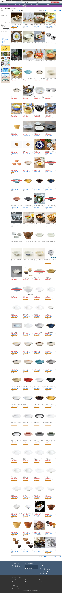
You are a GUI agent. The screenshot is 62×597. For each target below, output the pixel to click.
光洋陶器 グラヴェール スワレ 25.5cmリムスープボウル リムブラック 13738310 (16, 441)
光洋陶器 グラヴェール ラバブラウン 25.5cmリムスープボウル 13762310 (39, 441)
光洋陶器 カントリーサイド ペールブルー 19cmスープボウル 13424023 (28, 350)
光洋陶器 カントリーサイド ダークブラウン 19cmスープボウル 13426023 (39, 350)
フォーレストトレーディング (37, 516)
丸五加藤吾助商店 (13, 28)
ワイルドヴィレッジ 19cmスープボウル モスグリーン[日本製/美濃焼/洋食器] (28, 42)
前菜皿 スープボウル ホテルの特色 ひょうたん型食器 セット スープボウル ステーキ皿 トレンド (39, 514)
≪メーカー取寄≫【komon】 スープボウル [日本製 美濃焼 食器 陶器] (39, 115)
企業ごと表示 (18, 10)
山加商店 (46, 45)
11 (53, 10)
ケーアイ (12, 45)
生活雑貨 (25, 4)
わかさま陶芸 (35, 27)
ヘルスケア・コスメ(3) (5, 39)
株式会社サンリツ (47, 534)
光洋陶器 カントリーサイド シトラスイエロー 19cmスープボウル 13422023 (16, 350)
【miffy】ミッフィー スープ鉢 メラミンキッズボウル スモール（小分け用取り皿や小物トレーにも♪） (39, 97)
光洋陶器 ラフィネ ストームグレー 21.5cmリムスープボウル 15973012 (50, 368)
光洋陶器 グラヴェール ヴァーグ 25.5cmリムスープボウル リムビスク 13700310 (50, 423)
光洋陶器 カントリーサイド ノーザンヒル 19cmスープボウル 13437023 (16, 404)
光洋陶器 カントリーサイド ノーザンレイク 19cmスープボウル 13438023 (28, 404)
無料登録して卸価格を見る (14, 26)
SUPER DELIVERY (15, 571)
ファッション (9, 4)
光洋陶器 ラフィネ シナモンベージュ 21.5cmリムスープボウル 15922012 (16, 386)
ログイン (61, 2)
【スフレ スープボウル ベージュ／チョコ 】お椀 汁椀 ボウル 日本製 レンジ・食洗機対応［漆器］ (28, 278)
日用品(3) (3, 38)
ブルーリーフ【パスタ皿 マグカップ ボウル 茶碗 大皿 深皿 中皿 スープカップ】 (50, 151)
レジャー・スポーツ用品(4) (5, 36)
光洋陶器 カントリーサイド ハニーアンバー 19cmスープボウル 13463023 (50, 404)
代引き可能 (3, 26)
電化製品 (31, 4)
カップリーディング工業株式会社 (37, 534)
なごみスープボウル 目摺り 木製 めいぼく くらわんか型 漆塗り (28, 242)
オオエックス (12, 154)
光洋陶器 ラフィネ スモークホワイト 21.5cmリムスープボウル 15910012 (39, 332)
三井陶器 (46, 154)
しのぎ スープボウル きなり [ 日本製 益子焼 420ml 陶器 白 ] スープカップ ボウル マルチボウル (50, 25)
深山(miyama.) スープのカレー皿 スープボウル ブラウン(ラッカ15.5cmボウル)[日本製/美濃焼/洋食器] (50, 224)
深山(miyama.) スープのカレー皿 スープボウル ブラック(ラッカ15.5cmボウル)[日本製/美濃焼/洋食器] (39, 224)
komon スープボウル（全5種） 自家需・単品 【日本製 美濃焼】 (16, 223)
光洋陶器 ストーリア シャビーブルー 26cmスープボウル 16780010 (16, 332)
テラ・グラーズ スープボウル (38, 549)
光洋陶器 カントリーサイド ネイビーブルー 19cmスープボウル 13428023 (16, 368)
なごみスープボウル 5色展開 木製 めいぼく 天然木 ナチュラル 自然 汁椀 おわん (28, 61)
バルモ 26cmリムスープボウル (15, 277)
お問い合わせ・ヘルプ (38, 0)
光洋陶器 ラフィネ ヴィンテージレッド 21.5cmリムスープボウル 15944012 (28, 386)
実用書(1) (3, 42)
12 (54, 10)
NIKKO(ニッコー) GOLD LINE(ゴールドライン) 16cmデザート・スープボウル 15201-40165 (28, 514)
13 (55, 10)
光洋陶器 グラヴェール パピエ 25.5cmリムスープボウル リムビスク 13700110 (16, 423)
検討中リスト (44, 0)
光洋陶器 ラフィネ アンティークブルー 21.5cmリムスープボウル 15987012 (39, 368)
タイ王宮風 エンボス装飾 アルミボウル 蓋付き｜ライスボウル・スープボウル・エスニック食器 (50, 550)
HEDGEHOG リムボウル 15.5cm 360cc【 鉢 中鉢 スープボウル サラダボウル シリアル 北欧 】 (16, 25)
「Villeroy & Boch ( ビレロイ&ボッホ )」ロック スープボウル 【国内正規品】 (16, 61)
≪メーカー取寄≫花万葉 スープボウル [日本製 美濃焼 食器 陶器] (50, 115)
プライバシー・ (16, 566)
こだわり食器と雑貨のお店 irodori (49, 27)
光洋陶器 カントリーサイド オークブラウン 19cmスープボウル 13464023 (39, 404)
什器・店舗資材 (47, 4)
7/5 (1, 13)
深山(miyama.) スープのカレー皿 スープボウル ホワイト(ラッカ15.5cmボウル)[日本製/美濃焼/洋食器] (28, 224)
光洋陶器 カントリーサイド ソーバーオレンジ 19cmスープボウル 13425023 (28, 368)
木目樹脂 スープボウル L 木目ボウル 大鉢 (28, 549)
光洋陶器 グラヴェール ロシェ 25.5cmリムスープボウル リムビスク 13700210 (28, 423)
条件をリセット (8, 29)
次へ (59, 10)
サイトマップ (14, 567)
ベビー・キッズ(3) (4, 37)
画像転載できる (3, 25)
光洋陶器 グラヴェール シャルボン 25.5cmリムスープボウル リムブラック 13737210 (39, 423)
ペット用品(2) (3, 40)
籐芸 (11, 173)
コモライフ (12, 318)
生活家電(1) (3, 41)
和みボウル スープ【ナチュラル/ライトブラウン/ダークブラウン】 (16, 133)
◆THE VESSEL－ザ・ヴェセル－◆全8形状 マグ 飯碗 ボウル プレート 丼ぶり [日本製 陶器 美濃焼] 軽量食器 (28, 25)
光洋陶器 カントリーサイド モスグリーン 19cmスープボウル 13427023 (50, 350)
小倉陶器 (24, 27)
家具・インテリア (17, 4)
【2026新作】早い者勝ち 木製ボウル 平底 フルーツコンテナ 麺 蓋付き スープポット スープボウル (39, 532)
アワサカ (12, 226)
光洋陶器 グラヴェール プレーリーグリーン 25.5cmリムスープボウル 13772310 (50, 441)
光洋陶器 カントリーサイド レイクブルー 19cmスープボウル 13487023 (50, 332)
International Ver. (48, 0)
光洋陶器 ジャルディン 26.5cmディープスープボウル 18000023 (50, 459)
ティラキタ (46, 553)
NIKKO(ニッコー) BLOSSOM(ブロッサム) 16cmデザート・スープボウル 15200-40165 (16, 513)
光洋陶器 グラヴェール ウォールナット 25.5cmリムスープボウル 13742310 (28, 441)
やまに (23, 45)
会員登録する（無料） (55, 2)
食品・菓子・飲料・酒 (38, 4)
